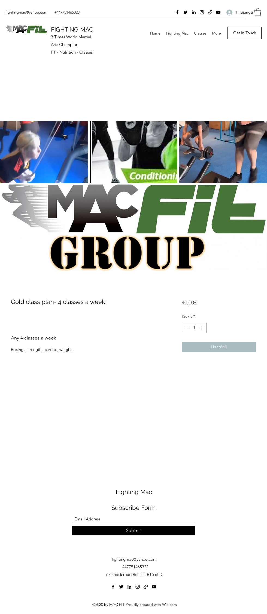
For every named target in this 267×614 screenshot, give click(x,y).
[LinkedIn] (193, 12)
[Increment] (202, 328)
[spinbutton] (194, 328)
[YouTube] (218, 12)
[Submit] (133, 530)
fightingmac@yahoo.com (26, 12)
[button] (257, 12)
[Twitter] (185, 12)
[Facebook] (177, 12)
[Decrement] (186, 328)
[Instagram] (202, 12)
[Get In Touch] (244, 33)
